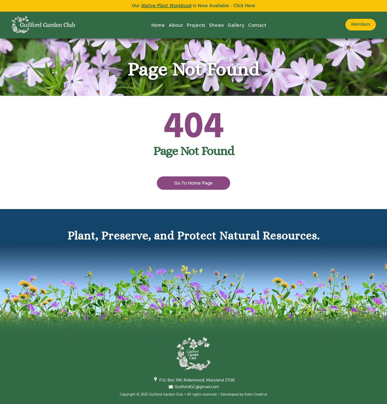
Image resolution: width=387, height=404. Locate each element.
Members (360, 24)
